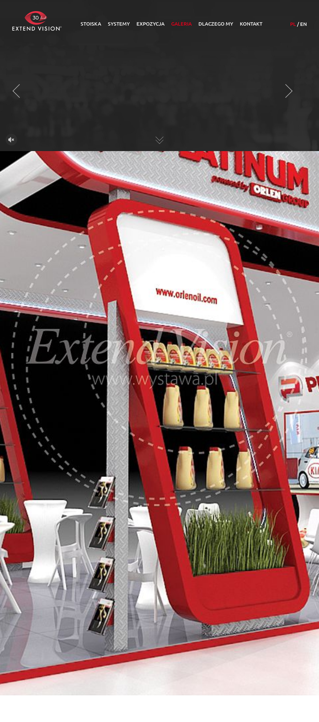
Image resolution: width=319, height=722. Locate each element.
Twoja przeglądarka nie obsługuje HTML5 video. (159, 98)
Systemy (119, 23)
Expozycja (150, 23)
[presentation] (19, 91)
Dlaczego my (215, 23)
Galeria (181, 23)
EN (303, 23)
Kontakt (251, 23)
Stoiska (91, 23)
